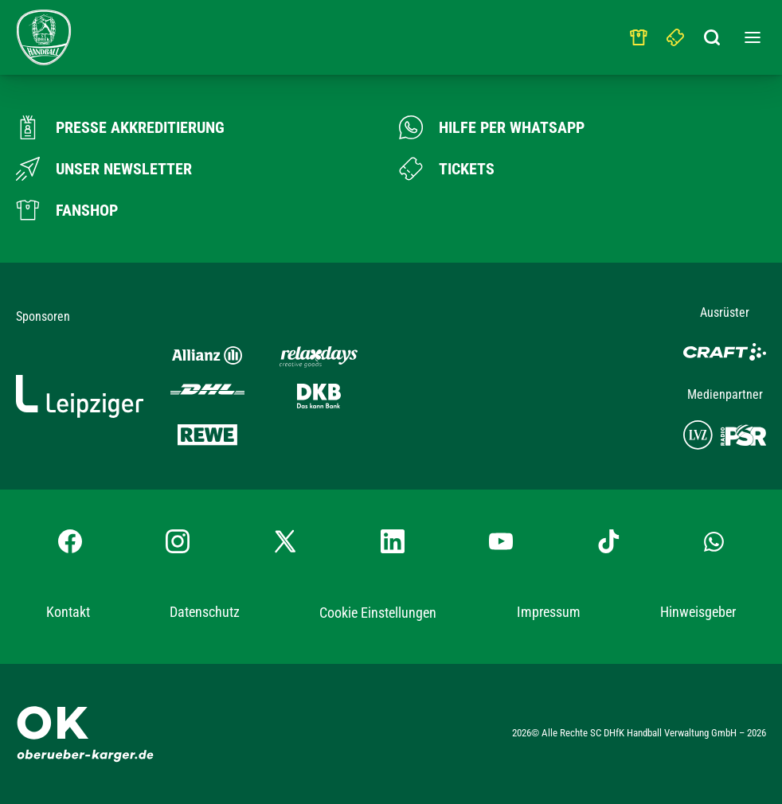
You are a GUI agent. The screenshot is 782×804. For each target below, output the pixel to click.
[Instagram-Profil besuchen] (178, 541)
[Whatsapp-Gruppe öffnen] (714, 541)
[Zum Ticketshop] (447, 168)
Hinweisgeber (698, 611)
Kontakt (68, 611)
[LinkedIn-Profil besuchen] (393, 541)
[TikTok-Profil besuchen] (608, 541)
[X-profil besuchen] (285, 541)
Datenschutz (205, 611)
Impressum (549, 611)
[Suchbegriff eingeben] (712, 33)
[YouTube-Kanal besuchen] (501, 541)
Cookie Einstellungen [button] (377, 612)
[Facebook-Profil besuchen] (70, 541)
